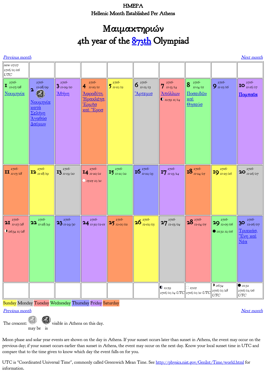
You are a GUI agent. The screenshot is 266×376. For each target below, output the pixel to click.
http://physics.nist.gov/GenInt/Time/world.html (200, 362)
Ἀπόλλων (170, 93)
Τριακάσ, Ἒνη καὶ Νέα (248, 236)
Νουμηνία (15, 93)
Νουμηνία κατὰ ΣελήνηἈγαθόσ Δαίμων (41, 113)
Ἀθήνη (62, 93)
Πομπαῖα (248, 94)
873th (141, 41)
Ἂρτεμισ (144, 93)
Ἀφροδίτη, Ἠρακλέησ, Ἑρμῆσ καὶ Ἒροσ (93, 102)
